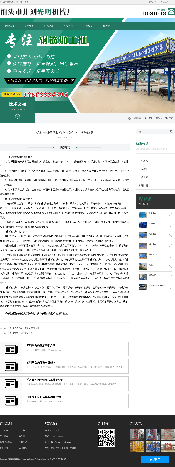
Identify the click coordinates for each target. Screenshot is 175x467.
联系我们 (107, 26)
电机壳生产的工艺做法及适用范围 (23, 328)
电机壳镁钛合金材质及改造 (20, 333)
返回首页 (149, 118)
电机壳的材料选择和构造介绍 (44, 397)
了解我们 (164, 2)
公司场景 (88, 26)
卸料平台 (23, 442)
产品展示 (152, 2)
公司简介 (29, 26)
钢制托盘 (152, 244)
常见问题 (143, 185)
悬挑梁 (151, 265)
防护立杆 (4, 448)
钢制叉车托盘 (154, 254)
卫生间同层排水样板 (157, 286)
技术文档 (169, 118)
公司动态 (143, 161)
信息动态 (49, 26)
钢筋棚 (22, 436)
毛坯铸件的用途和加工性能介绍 (45, 379)
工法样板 (23, 448)
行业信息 (143, 169)
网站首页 (9, 26)
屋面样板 (152, 275)
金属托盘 (152, 223)
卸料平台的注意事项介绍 (41, 345)
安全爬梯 (4, 430)
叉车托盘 (152, 213)
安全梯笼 (23, 430)
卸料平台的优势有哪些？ (41, 362)
